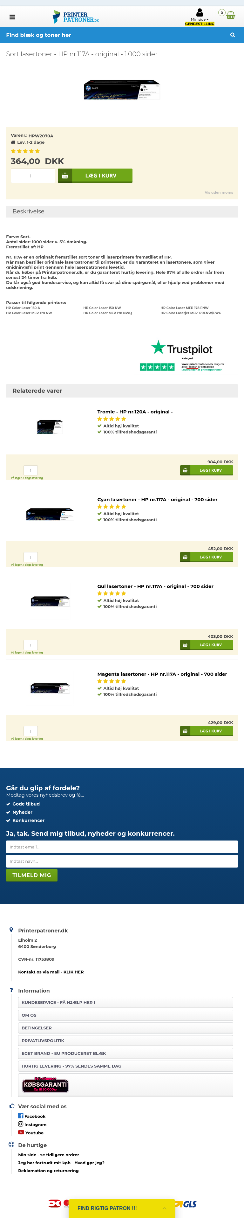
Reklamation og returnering (48, 1170)
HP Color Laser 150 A (23, 308)
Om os (29, 1015)
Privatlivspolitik (43, 1040)
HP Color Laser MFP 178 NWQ (107, 313)
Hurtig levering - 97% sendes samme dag (71, 1066)
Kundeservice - (58, 1002)
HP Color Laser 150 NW (102, 308)
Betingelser (37, 1027)
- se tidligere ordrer (48, 1154)
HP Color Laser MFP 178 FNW (185, 308)
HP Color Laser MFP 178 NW (29, 313)
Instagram (32, 1124)
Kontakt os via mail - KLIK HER (51, 971)
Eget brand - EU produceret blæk (64, 1053)
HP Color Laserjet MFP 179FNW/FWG (191, 313)
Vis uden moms (219, 192)
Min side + (199, 17)
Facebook (31, 1116)
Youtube (31, 1132)
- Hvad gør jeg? (61, 1162)
